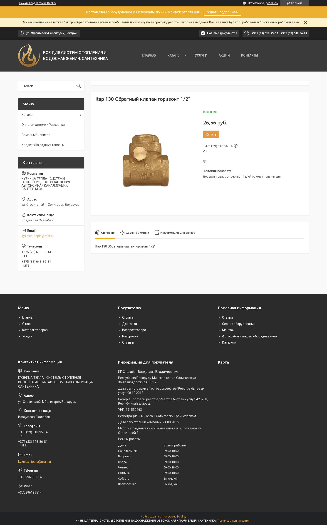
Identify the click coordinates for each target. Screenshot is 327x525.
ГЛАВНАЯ (149, 55)
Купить (211, 134)
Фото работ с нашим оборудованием (249, 336)
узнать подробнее (222, 12)
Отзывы (128, 342)
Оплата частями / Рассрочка (43, 124)
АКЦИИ (224, 55)
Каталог (28, 114)
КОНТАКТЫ (249, 55)
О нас (26, 324)
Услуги (27, 336)
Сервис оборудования (238, 324)
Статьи (227, 317)
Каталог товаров (35, 330)
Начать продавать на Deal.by (37, 3)
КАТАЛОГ (174, 55)
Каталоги (229, 342)
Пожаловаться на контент (234, 520)
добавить (271, 3)
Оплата (127, 317)
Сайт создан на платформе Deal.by (163, 516)
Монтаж (228, 330)
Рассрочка (130, 336)
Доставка (129, 324)
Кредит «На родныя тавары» (43, 145)
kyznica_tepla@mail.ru (38, 236)
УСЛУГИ (201, 55)
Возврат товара (134, 330)
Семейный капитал (36, 135)
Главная (28, 317)
